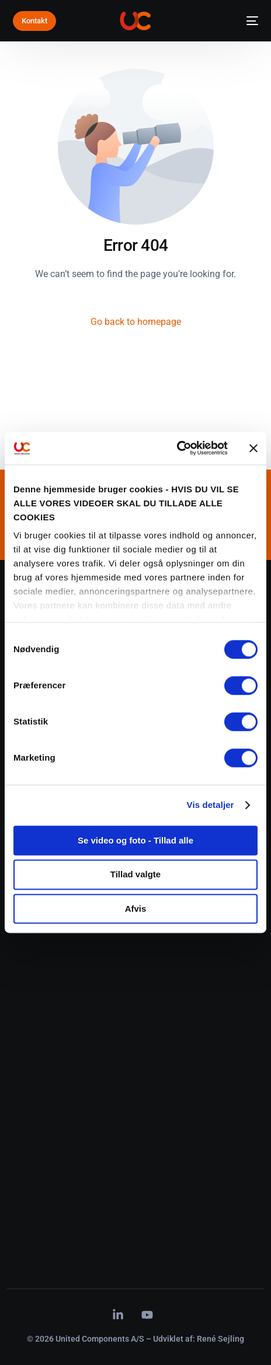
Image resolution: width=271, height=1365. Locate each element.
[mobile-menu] (248, 21)
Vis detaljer (210, 805)
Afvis (136, 909)
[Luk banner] (253, 448)
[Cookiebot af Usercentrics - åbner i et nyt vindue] (177, 448)
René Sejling (220, 1338)
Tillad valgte (135, 875)
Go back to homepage (136, 321)
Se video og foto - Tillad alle (135, 840)
